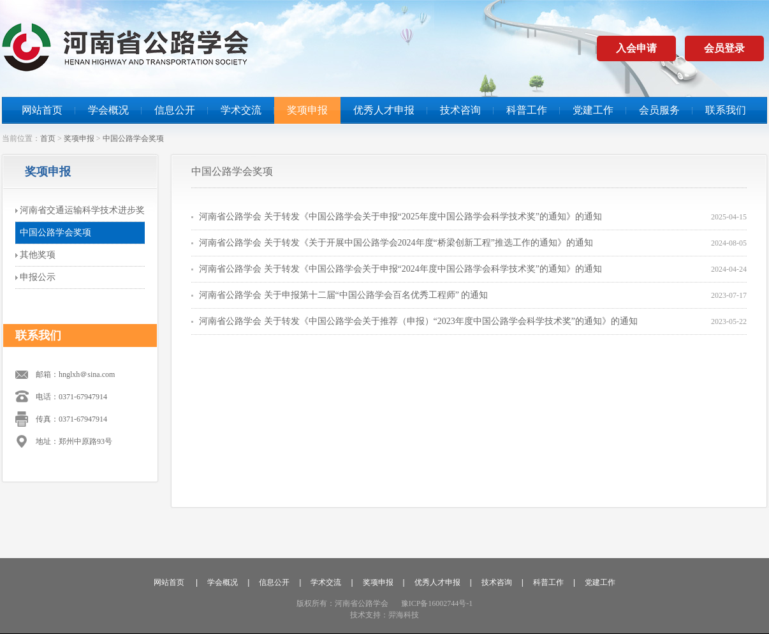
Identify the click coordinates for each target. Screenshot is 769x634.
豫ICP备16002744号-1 (437, 603)
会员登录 (724, 48)
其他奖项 (37, 255)
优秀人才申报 (383, 110)
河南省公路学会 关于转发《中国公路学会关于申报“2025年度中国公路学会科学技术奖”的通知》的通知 (400, 216)
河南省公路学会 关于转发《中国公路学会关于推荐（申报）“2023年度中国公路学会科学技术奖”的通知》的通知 (418, 321)
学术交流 (241, 110)
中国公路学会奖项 (133, 138)
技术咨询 (460, 110)
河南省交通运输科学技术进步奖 (82, 210)
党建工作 (593, 110)
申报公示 (37, 277)
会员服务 (659, 110)
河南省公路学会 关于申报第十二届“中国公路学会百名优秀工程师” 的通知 (343, 295)
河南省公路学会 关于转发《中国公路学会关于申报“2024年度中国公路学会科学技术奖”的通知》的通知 (400, 269)
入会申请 (636, 48)
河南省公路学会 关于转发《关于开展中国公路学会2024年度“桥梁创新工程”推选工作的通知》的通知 (396, 242)
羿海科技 (403, 614)
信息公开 (174, 110)
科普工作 (526, 110)
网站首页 (42, 110)
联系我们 (725, 110)
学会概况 (108, 110)
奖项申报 (307, 110)
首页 (47, 138)
